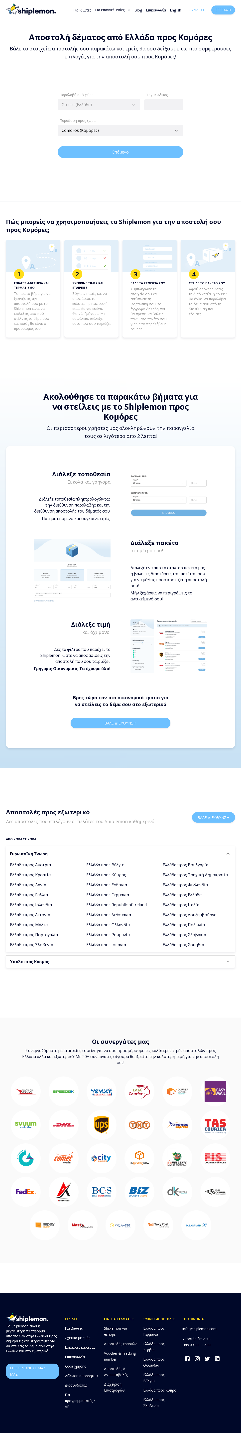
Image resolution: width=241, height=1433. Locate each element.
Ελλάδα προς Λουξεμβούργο (190, 914)
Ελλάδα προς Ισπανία (106, 944)
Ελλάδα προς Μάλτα (29, 924)
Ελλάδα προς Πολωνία (184, 924)
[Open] (176, 130)
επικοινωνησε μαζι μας (32, 1371)
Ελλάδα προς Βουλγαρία (185, 865)
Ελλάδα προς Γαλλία (29, 894)
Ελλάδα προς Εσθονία (106, 885)
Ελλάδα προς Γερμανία (107, 894)
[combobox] (99, 104)
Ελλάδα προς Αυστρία (30, 865)
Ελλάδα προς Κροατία (30, 875)
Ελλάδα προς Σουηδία (183, 944)
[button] (120, 854)
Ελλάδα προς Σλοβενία (31, 944)
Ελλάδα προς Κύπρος (106, 875)
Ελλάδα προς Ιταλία (181, 904)
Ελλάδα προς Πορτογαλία (34, 934)
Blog (138, 10)
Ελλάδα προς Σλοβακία (184, 934)
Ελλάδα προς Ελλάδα (182, 894)
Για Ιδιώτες (82, 10)
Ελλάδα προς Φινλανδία (185, 885)
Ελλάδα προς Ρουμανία (108, 934)
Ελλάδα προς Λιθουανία (108, 914)
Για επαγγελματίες (112, 9)
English (175, 10)
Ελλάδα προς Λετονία (30, 914)
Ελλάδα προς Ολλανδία (108, 924)
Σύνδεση (197, 10)
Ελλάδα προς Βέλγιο (105, 865)
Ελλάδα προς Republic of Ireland (116, 904)
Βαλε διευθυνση (120, 723)
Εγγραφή (223, 10)
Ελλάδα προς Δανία (28, 885)
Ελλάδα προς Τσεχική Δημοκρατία (195, 875)
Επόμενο (120, 152)
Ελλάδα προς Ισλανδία (31, 904)
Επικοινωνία (156, 10)
